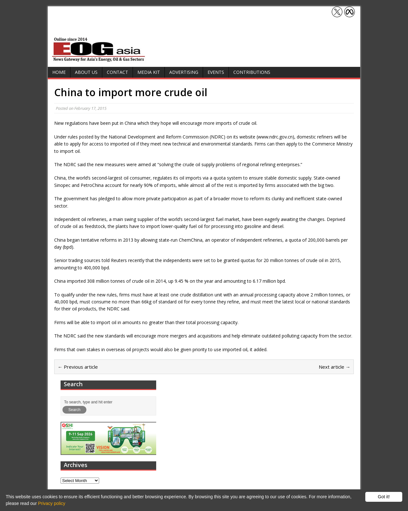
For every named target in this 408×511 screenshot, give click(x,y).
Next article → (334, 367)
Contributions (251, 72)
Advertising (183, 72)
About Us (86, 72)
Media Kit (148, 72)
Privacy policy (51, 503)
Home (59, 72)
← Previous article (78, 367)
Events (216, 72)
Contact (117, 72)
